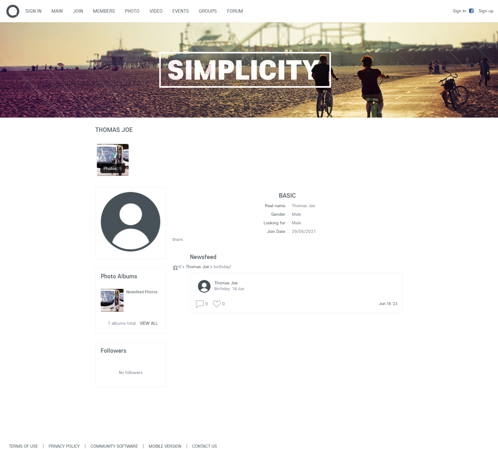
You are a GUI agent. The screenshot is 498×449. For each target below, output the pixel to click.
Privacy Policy (64, 446)
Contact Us (204, 446)
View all (149, 323)
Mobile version (165, 446)
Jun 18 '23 (388, 303)
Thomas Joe (197, 266)
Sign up (486, 11)
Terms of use (23, 446)
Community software (114, 446)
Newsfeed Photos (142, 291)
